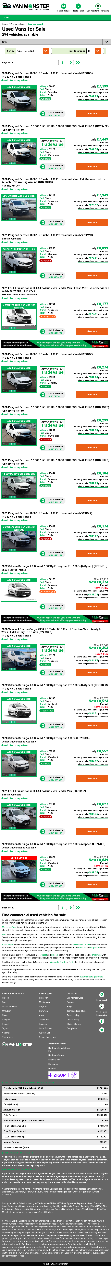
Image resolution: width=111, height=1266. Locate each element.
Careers (70, 1002)
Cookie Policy (73, 1020)
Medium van (44, 1002)
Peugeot (43, 955)
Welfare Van (44, 1033)
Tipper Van (44, 1020)
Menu (6, 17)
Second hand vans (47, 1037)
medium (82, 947)
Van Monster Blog (75, 998)
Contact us (72, 993)
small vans (97, 955)
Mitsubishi (54, 962)
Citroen (54, 955)
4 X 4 (41, 1015)
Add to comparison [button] (14, 80)
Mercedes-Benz (9, 927)
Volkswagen (7, 945)
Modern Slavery (74, 1024)
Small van (43, 998)
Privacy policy (73, 1015)
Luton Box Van (45, 1028)
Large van (43, 1006)
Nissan (5, 1015)
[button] (92, 113)
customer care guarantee (91, 977)
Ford (4, 934)
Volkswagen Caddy (81, 945)
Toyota (63, 962)
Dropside (43, 1024)
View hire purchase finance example (93, 99)
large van (94, 947)
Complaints (72, 1028)
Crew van (43, 1011)
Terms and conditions (77, 1011)
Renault (5, 1024)
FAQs (69, 1006)
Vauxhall (6, 1033)
